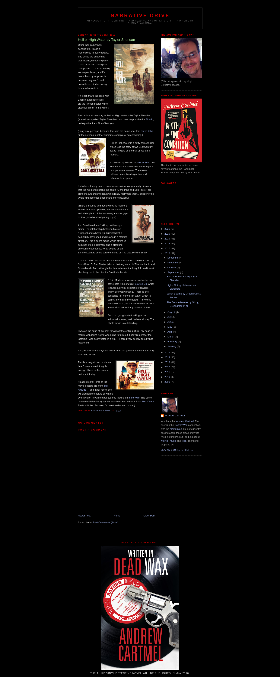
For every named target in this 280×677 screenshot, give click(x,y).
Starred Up (141, 283)
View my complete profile (177, 450)
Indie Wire (134, 397)
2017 (167, 248)
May (170, 326)
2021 (167, 228)
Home (117, 515)
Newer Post (84, 515)
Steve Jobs (147, 131)
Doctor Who (181, 425)
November (173, 262)
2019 (167, 238)
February (172, 341)
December (173, 257)
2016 (167, 253)
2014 (167, 357)
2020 (167, 233)
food (184, 440)
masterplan (176, 429)
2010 (167, 377)
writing (164, 440)
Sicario (149, 119)
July (170, 317)
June (170, 322)
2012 (167, 367)
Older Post (149, 515)
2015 (167, 352)
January (172, 346)
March (171, 336)
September (173, 272)
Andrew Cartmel (175, 416)
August (171, 312)
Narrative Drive (140, 15)
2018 (167, 243)
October (172, 267)
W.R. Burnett (143, 162)
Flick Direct (148, 401)
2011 (167, 372)
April (170, 331)
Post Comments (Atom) (105, 522)
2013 (167, 362)
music (173, 440)
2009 (167, 381)
